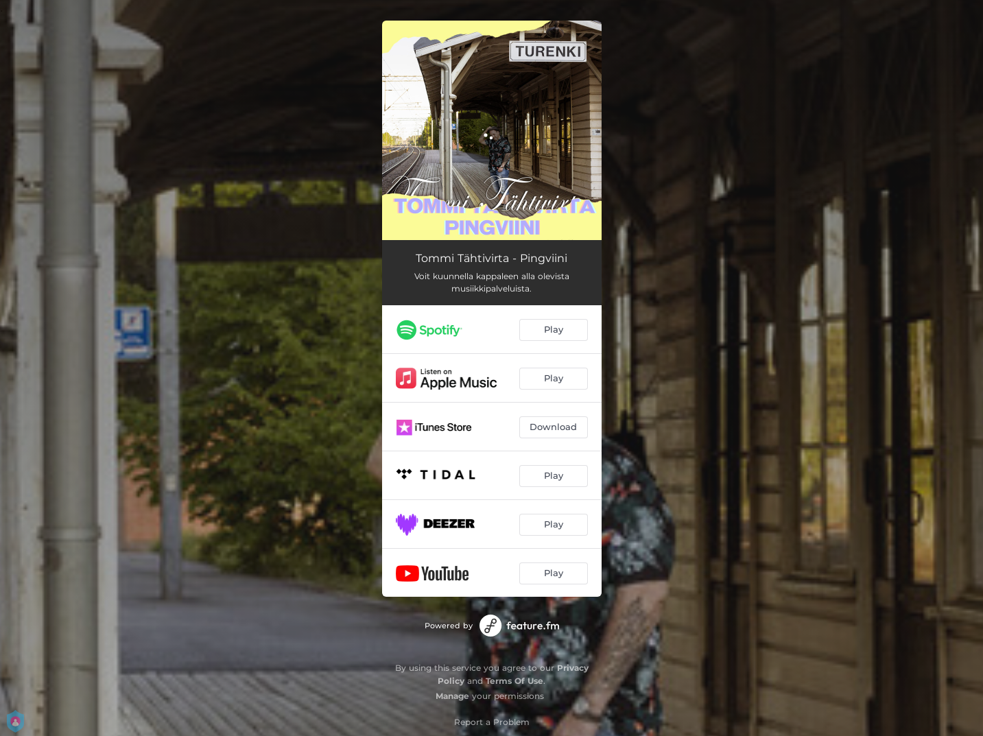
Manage (452, 696)
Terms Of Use (514, 681)
